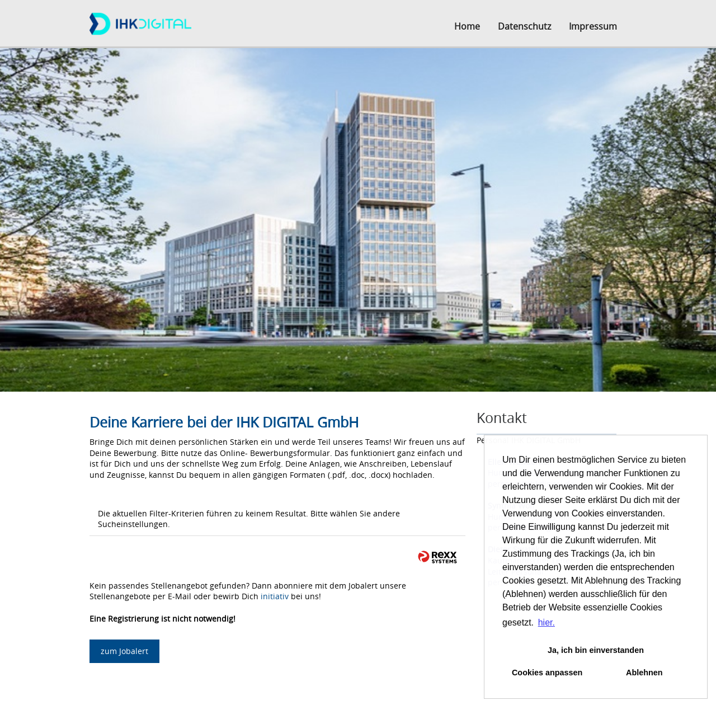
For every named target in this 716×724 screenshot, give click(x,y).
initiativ (275, 596)
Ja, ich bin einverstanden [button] (596, 650)
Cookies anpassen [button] (547, 672)
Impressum (593, 26)
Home (467, 26)
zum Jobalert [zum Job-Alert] (124, 651)
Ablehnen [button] (644, 672)
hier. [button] (546, 622)
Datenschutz (524, 26)
